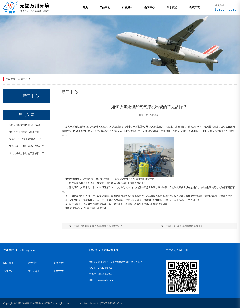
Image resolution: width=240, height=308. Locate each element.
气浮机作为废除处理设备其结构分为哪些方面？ (98, 226)
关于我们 (172, 7)
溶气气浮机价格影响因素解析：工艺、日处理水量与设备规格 (40, 153)
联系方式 (194, 7)
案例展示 (127, 7)
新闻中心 (149, 7)
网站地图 (95, 303)
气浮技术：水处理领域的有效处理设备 (29, 146)
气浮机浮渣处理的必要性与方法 (25, 124)
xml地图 (84, 303)
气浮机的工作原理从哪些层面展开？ (184, 226)
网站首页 (8, 262)
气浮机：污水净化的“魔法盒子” (25, 139)
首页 (85, 7)
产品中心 (105, 7)
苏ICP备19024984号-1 (113, 303)
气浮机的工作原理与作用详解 (24, 132)
